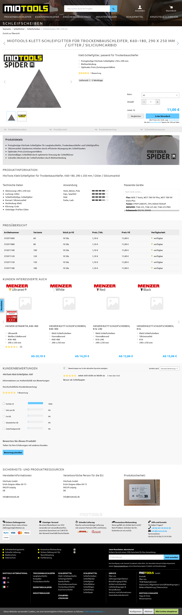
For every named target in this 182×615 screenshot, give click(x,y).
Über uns (112, 576)
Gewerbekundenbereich (118, 595)
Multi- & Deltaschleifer (67, 576)
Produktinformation (15, 129)
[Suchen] (113, 8)
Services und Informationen (120, 592)
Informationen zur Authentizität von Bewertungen (26, 380)
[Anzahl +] (157, 102)
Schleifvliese (88, 589)
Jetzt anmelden (171, 557)
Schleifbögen (88, 587)
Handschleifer (64, 581)
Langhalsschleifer (40, 576)
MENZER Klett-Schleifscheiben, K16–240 (111, 327)
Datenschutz (162, 587)
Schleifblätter (89, 584)
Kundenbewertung (105, 129)
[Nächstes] (71, 81)
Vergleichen (136, 116)
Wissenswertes (145, 598)
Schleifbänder (89, 578)
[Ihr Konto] (140, 8)
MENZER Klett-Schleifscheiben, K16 (155, 327)
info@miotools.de (159, 531)
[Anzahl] (150, 102)
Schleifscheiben (89, 576)
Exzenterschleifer (65, 589)
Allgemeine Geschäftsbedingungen (164, 584)
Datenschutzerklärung (121, 566)
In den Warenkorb (162, 116)
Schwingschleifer (65, 578)
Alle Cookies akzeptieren (166, 611)
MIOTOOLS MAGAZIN (148, 593)
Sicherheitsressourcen (152, 129)
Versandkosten (174, 120)
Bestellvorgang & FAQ (118, 581)
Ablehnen (149, 611)
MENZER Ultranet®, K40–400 (21, 326)
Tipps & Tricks (144, 596)
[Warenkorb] (171, 8)
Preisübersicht (58, 129)
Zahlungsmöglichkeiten (118, 578)
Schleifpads (88, 592)
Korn (129, 94)
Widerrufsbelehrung (147, 587)
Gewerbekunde (155, 122)
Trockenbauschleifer (66, 587)
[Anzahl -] (144, 102)
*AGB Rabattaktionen (148, 582)
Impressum (143, 584)
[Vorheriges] (5, 81)
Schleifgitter (88, 581)
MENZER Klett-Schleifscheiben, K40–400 (67, 327)
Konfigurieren (135, 611)
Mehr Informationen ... (94, 611)
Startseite (7, 29)
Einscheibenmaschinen (67, 584)
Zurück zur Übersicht (11, 33)
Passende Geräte (134, 185)
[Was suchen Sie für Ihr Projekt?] (87, 8)
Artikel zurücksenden (117, 584)
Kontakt (142, 576)
